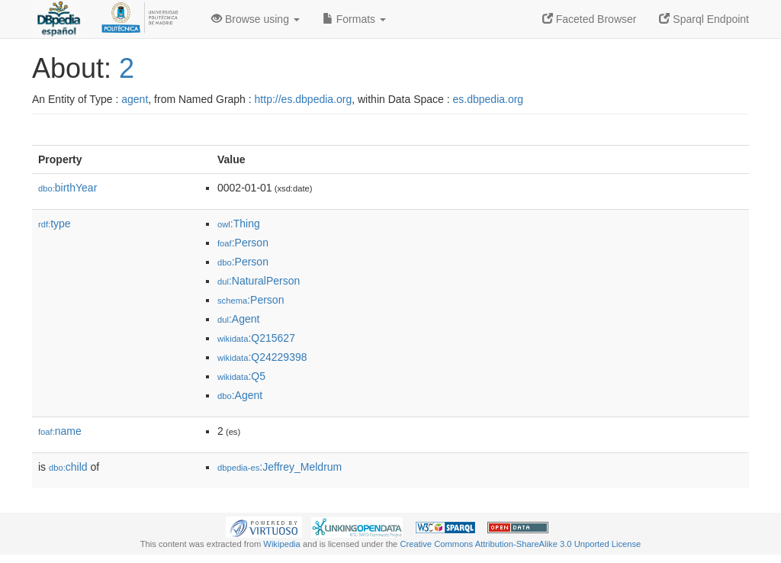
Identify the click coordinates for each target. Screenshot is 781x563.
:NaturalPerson (258, 281)
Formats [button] (354, 19)
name (60, 431)
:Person (242, 242)
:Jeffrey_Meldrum (279, 467)
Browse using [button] (255, 19)
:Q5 (241, 376)
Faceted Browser (589, 19)
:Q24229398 (262, 357)
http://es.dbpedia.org (303, 99)
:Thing (238, 223)
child (68, 467)
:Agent (238, 319)
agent (134, 99)
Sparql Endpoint (704, 19)
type (54, 223)
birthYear (67, 188)
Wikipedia (282, 544)
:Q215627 (256, 338)
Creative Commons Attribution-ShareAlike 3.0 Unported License (520, 544)
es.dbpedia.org (488, 99)
